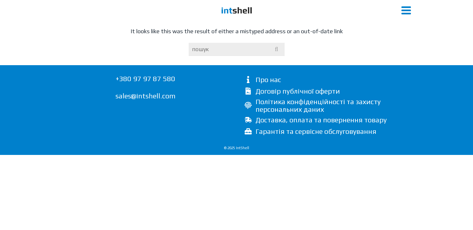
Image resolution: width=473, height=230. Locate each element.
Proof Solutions (362, 25)
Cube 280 (87, 25)
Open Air (127, 25)
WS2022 (165, 25)
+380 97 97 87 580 (331, 5)
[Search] (396, 26)
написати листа (386, 5)
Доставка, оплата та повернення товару (321, 161)
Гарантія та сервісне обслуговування (316, 173)
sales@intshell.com (145, 137)
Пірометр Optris (311, 25)
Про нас (268, 121)
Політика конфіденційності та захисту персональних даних (318, 147)
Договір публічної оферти (298, 132)
